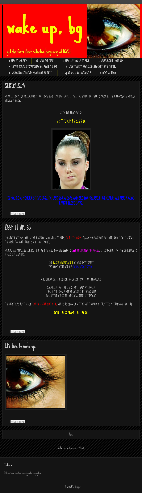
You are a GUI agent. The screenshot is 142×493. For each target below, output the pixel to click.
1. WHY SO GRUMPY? (18, 61)
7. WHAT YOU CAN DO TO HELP (76, 73)
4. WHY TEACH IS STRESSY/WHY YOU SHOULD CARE (33, 67)
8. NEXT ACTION (108, 73)
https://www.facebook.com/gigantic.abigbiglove (22, 473)
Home (71, 434)
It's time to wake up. (20, 346)
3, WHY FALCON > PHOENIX (110, 61)
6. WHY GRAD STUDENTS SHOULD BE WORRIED (31, 73)
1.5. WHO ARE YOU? (45, 61)
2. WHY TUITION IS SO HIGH (76, 61)
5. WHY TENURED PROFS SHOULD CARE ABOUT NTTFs (91, 67)
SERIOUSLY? (15, 86)
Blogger (77, 486)
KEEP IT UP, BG (18, 228)
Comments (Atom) (76, 448)
